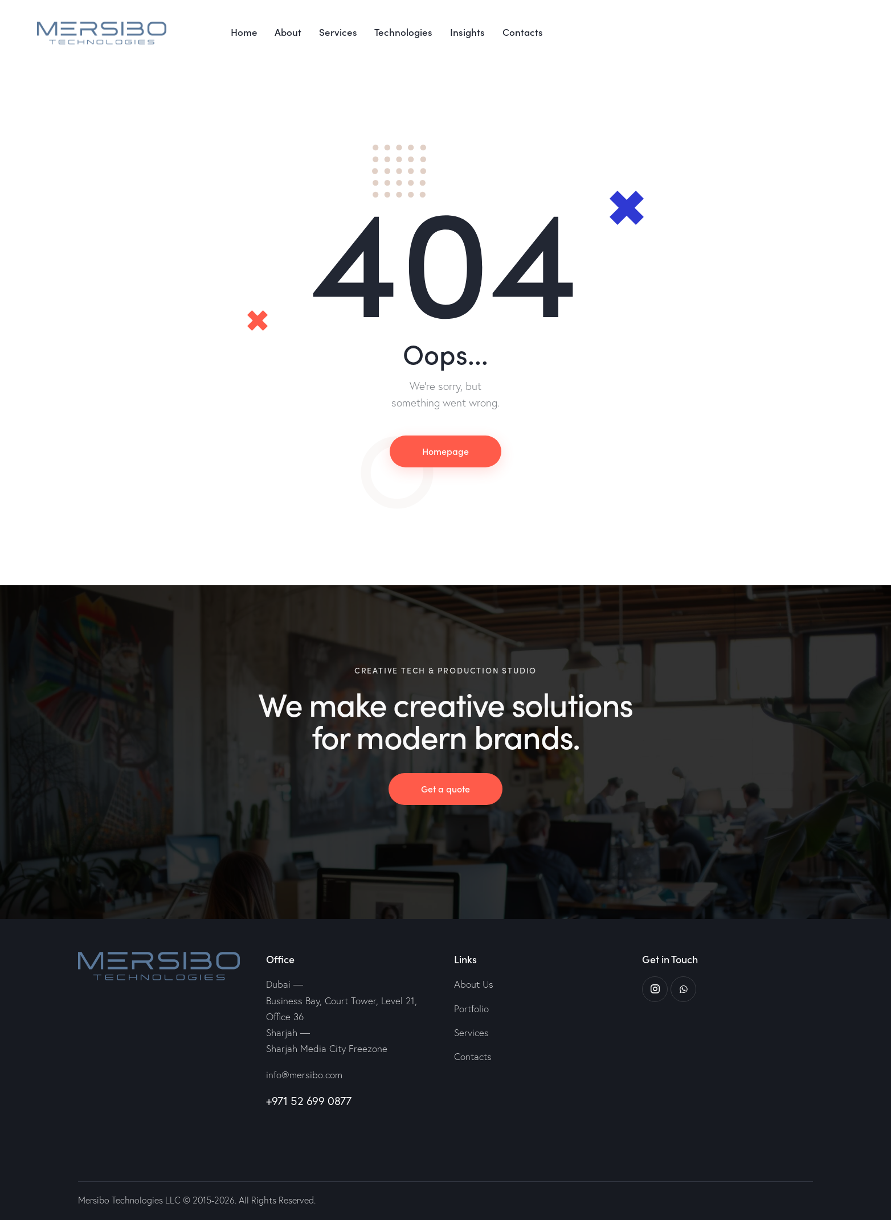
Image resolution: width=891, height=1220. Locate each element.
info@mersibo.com (304, 1075)
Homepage (445, 451)
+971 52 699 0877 (309, 1101)
